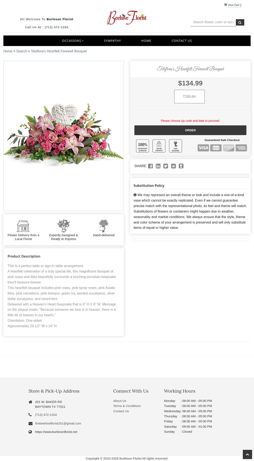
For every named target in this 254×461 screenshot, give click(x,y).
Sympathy (112, 41)
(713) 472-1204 (56, 27)
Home (146, 41)
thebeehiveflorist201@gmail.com (58, 423)
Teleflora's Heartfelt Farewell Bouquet (59, 51)
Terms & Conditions (127, 406)
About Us (119, 401)
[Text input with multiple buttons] (213, 22)
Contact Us (182, 41)
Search (21, 51)
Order (190, 130)
